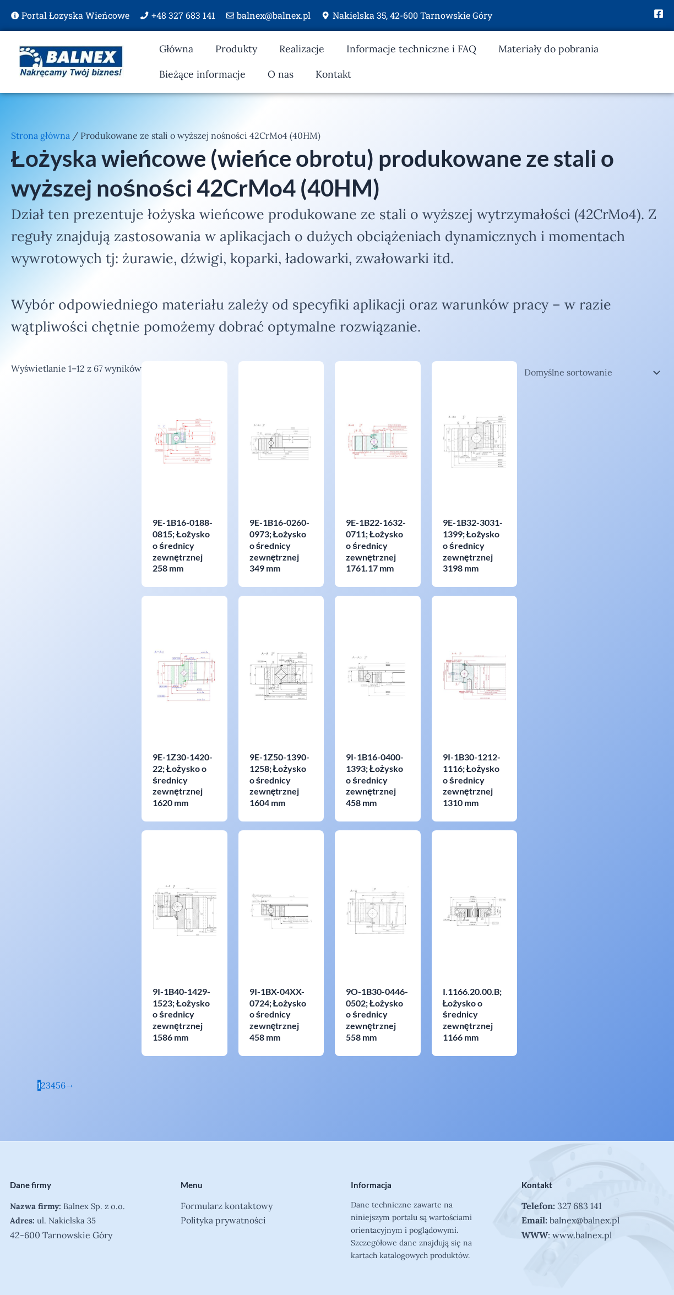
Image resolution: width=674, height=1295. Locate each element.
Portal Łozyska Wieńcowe (75, 15)
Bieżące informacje (202, 74)
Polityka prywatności (223, 1220)
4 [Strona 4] (53, 1085)
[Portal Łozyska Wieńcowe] (15, 15)
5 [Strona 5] (58, 1085)
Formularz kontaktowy (227, 1205)
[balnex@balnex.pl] (230, 15)
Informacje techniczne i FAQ (411, 48)
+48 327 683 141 (183, 15)
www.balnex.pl (582, 1234)
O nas (280, 74)
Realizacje (301, 48)
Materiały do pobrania (548, 48)
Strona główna (40, 135)
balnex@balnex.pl (274, 15)
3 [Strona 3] (48, 1085)
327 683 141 (579, 1205)
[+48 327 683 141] (144, 15)
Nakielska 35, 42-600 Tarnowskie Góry (412, 15)
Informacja (371, 1185)
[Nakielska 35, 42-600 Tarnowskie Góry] (325, 15)
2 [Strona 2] (43, 1085)
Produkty (236, 48)
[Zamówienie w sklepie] (590, 372)
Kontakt (333, 74)
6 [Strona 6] (63, 1085)
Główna (176, 48)
